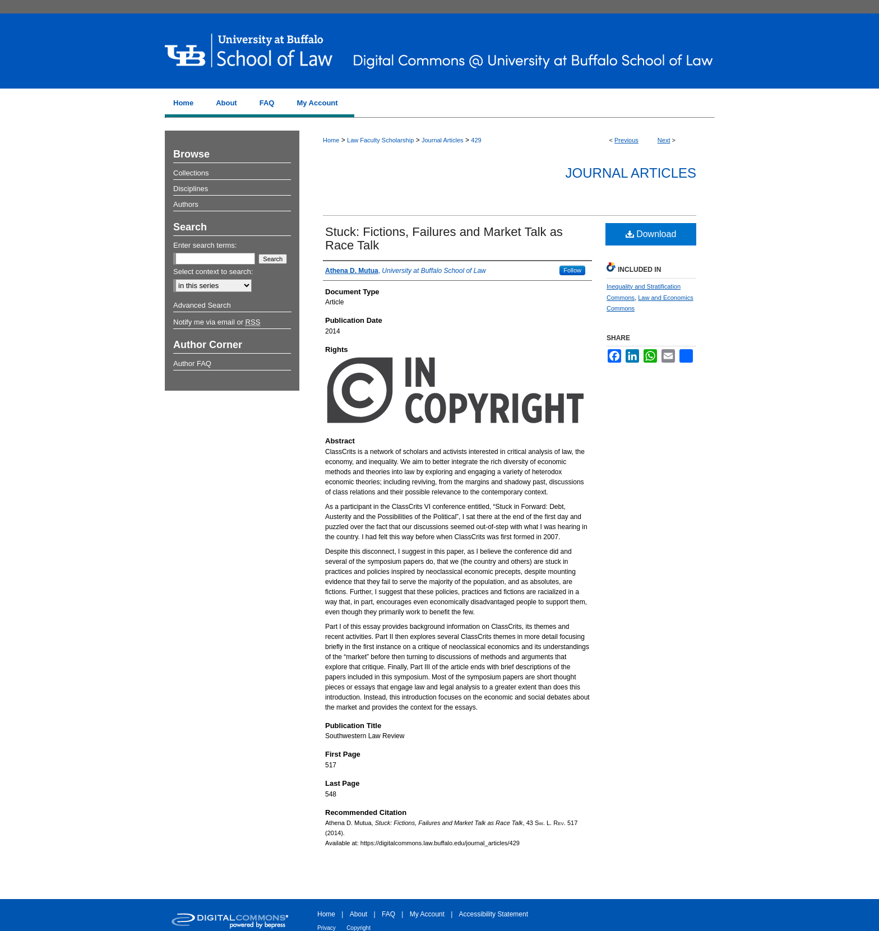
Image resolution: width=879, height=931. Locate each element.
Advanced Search (202, 305)
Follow (572, 270)
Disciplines (190, 188)
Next (664, 140)
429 (476, 140)
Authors (185, 204)
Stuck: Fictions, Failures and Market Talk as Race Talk (444, 238)
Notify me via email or (216, 322)
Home (331, 140)
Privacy (326, 928)
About (358, 914)
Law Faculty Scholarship (380, 140)
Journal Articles (443, 140)
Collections (191, 173)
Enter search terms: (205, 245)
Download (651, 234)
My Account (427, 914)
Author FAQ (192, 363)
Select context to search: (213, 271)
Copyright (358, 928)
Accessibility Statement (493, 914)
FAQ (388, 914)
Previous (626, 140)
